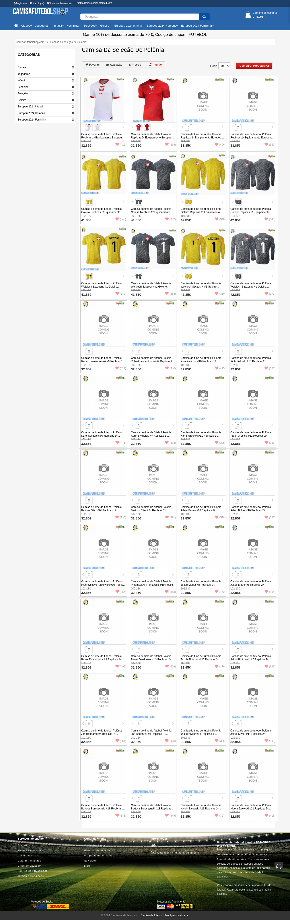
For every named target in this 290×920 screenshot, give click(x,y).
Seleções (23, 93)
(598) (220, 517)
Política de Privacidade (33, 870)
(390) (270, 741)
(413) (270, 815)
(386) (220, 741)
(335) (170, 144)
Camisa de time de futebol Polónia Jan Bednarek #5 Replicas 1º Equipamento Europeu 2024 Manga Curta (102, 735)
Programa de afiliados (98, 855)
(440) (170, 368)
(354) (120, 741)
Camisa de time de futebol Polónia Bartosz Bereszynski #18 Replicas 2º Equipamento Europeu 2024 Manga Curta (152, 810)
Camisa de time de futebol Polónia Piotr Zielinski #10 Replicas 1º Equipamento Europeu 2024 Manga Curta (202, 363)
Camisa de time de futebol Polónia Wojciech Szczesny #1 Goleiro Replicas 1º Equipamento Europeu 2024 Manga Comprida (201, 288)
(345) (120, 219)
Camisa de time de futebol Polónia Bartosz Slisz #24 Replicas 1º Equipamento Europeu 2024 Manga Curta (102, 512)
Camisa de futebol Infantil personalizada (164, 915)
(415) (120, 144)
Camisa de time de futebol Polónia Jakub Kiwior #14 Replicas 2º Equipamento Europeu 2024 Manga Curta (251, 735)
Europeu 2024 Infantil (30, 106)
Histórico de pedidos (97, 850)
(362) (270, 144)
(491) (170, 517)
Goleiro (22, 100)
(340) (220, 219)
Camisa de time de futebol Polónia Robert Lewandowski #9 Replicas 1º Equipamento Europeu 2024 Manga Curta (102, 363)
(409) (120, 666)
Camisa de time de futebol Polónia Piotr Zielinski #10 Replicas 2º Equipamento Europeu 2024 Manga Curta (251, 363)
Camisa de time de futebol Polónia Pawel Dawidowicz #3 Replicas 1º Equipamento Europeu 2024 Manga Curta (102, 661)
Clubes (22, 67)
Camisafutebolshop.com (169, 845)
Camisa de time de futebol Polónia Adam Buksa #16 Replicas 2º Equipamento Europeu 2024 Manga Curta (251, 512)
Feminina (23, 87)
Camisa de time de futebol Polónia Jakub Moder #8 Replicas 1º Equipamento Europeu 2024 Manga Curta (202, 586)
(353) (170, 592)
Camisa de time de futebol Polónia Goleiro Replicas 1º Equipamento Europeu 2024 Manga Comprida (201, 212)
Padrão (155, 64)
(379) (220, 666)
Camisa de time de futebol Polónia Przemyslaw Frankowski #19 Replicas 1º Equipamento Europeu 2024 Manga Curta (103, 586)
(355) (120, 592)
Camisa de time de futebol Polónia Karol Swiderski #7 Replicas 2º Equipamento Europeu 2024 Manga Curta (152, 437)
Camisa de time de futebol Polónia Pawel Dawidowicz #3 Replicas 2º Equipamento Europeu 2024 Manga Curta (152, 661)
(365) (270, 368)
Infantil (21, 80)
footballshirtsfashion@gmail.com (93, 3)
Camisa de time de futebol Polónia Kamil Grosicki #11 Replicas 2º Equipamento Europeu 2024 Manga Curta (251, 437)
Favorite (93, 64)
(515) (170, 443)
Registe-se (20, 3)
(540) (270, 517)
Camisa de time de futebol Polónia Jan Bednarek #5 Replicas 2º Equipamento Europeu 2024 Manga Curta (152, 735)
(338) (220, 443)
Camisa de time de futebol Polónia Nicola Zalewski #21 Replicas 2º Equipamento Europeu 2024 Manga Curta (251, 810)
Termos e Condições (31, 876)
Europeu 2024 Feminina (32, 119)
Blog (87, 865)
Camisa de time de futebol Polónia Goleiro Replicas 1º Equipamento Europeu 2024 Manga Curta (101, 212)
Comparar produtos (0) (254, 66)
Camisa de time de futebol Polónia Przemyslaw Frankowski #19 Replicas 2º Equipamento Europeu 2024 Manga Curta (153, 586)
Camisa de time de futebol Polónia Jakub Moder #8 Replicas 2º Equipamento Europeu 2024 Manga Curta (251, 586)
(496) (220, 144)
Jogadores (24, 74)
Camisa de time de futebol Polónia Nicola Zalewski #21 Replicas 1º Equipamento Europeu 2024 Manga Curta (202, 810)
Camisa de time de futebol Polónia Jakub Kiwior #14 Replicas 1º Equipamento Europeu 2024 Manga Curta (202, 735)
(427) (120, 368)
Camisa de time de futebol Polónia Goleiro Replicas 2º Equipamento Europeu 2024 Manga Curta (151, 212)
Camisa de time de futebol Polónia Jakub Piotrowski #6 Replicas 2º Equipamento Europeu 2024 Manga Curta (251, 661)
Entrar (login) (37, 3)
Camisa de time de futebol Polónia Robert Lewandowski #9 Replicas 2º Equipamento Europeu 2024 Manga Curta (152, 363)
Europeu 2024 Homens (31, 113)
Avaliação (114, 64)
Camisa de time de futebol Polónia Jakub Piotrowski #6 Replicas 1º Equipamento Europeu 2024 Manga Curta (202, 661)
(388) (170, 294)
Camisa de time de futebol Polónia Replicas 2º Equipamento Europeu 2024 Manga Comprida (250, 137)
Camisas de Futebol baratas (236, 842)
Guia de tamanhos (29, 860)
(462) (220, 592)
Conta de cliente (94, 845)
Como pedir (25, 855)
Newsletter (91, 860)
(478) (170, 741)
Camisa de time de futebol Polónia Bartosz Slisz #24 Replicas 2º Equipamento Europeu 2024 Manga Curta (152, 512)
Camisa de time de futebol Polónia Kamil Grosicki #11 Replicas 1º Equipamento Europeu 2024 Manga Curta (202, 437)
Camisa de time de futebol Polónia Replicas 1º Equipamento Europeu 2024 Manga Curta (101, 137)
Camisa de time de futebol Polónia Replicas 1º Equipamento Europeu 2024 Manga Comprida (201, 137)
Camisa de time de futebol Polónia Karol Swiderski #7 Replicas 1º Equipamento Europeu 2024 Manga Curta (102, 437)
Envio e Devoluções (30, 850)
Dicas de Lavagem (29, 865)
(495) (220, 368)
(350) (220, 294)
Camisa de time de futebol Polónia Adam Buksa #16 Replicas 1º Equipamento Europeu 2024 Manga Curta (202, 512)
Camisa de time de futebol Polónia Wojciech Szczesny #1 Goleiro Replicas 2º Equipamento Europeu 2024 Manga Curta (151, 288)
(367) (220, 815)
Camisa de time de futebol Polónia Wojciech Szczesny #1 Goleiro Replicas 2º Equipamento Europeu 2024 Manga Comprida (250, 288)
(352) (170, 219)
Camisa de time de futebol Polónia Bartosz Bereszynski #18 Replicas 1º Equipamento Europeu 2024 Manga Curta (103, 810)
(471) (120, 443)
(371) (270, 294)
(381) (270, 443)
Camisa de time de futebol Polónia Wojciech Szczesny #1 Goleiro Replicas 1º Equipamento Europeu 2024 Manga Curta (101, 288)
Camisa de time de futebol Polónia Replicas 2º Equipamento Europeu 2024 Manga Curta (151, 137)
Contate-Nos (26, 845)
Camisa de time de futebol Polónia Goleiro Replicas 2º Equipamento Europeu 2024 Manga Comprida (250, 212)
